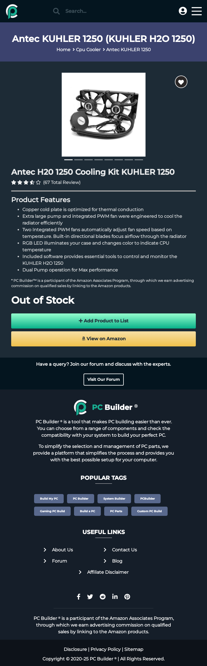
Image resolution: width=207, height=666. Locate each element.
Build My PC (49, 498)
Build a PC (87, 511)
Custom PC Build (149, 511)
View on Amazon (104, 338)
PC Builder (80, 498)
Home (63, 49)
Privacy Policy (106, 649)
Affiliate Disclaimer (104, 572)
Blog (113, 561)
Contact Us (120, 549)
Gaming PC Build (52, 511)
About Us (58, 549)
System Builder (114, 498)
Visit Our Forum (103, 379)
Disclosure (75, 649)
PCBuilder (147, 498)
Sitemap (133, 649)
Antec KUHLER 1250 (128, 49)
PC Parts (116, 511)
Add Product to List (104, 320)
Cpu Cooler (88, 49)
